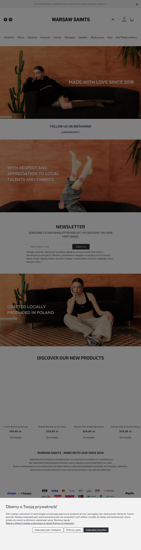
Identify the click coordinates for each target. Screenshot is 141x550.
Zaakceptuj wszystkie (96, 530)
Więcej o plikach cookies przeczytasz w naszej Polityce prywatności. (40, 523)
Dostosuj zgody (73, 530)
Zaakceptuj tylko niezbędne (48, 530)
